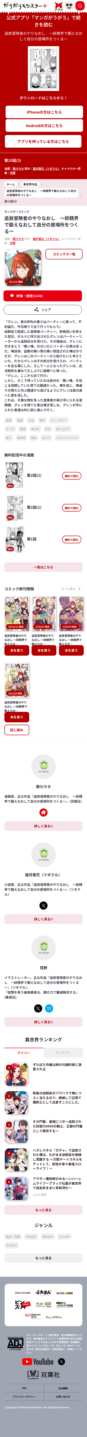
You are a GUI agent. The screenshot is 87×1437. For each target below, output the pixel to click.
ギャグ (10, 429)
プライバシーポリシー (24, 1396)
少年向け (31, 1237)
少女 (31, 420)
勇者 (20, 420)
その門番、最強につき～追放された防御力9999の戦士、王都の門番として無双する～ (57, 1126)
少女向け (11, 1245)
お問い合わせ (63, 1396)
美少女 (35, 429)
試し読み (16, 729)
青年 (42, 420)
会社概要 (63, 1388)
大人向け (64, 1237)
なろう (46, 438)
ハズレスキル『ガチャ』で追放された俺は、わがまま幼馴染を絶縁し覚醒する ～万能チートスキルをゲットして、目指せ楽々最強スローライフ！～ (57, 1159)
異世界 (21, 438)
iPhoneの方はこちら (44, 112)
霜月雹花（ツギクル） (47, 168)
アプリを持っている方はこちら (43, 141)
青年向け (47, 1237)
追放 (9, 420)
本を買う (16, 650)
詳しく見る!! (43, 826)
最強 (23, 429)
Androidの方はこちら (44, 125)
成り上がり (63, 429)
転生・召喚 (13, 1237)
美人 (9, 438)
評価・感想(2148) (29, 295)
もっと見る (43, 1209)
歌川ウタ (18, 168)
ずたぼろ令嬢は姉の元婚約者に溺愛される (57, 1067)
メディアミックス (67, 438)
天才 (48, 429)
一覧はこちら (43, 567)
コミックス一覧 (64, 254)
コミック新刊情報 (19, 588)
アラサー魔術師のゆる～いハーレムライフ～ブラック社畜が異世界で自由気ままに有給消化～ (57, 1183)
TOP (24, 1388)
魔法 (34, 438)
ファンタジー (59, 420)
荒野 (13, 173)
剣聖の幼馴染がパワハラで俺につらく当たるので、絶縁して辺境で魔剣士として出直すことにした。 (57, 1097)
